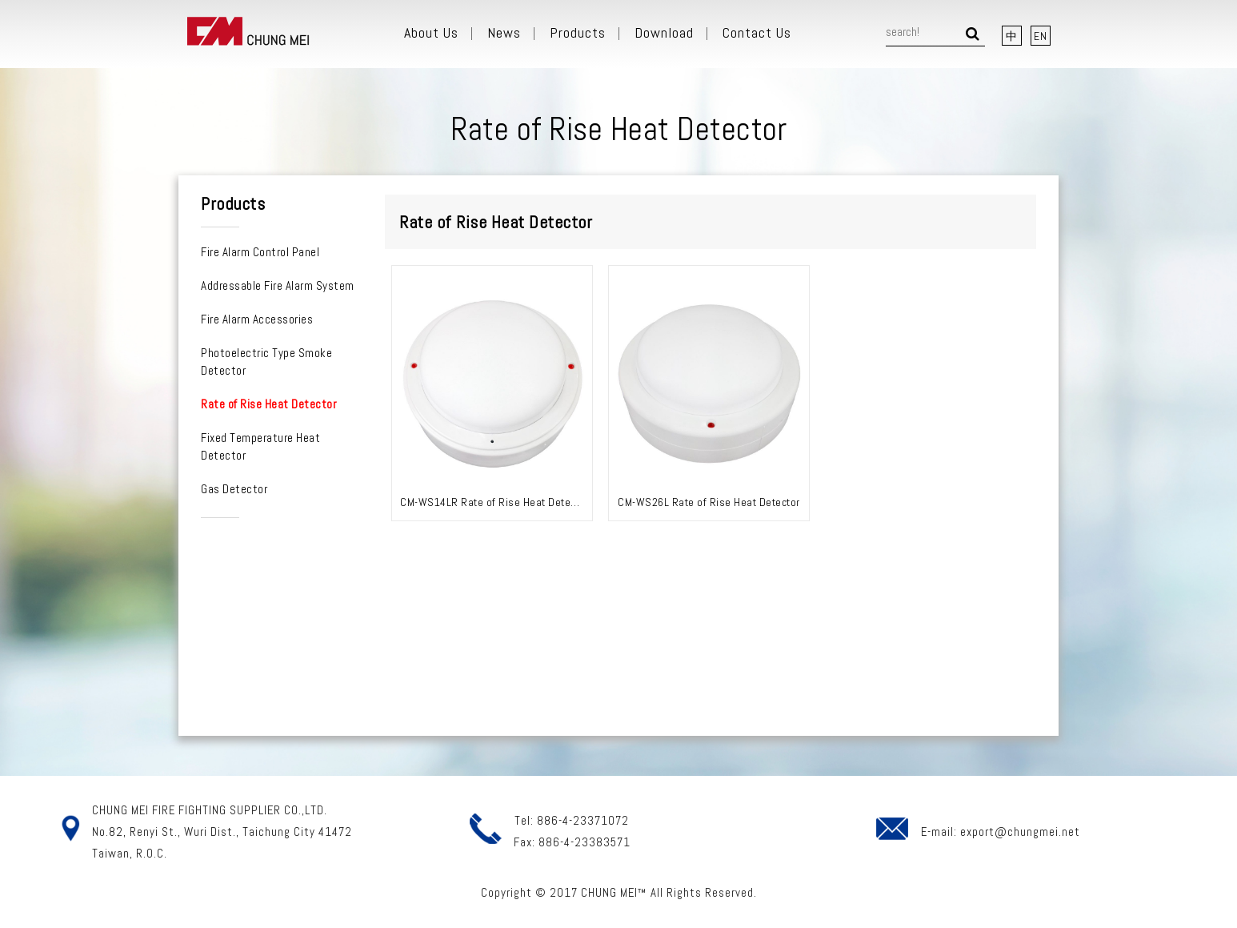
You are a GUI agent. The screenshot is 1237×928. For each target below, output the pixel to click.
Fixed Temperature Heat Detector (260, 446)
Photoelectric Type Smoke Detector (266, 361)
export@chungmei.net (1020, 831)
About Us (431, 33)
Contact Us (757, 33)
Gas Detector (234, 488)
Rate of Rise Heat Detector (268, 404)
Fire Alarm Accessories (257, 319)
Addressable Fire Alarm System (277, 285)
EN (1040, 36)
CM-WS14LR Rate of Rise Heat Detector (494, 502)
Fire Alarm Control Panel (260, 251)
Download (664, 33)
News (504, 33)
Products (578, 33)
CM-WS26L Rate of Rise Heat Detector (709, 502)
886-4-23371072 (583, 820)
